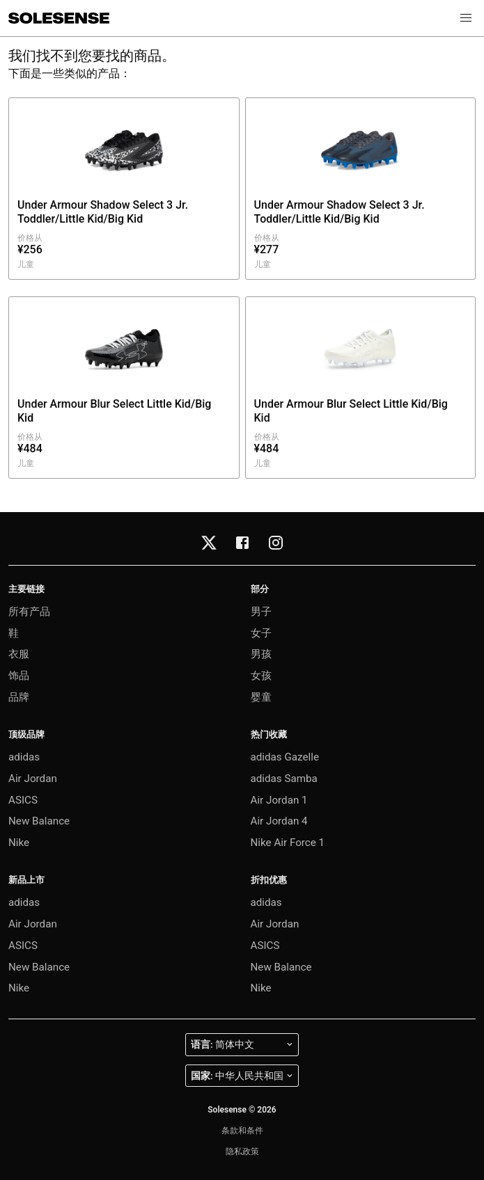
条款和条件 (242, 1130)
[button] (466, 18)
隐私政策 (242, 1151)
